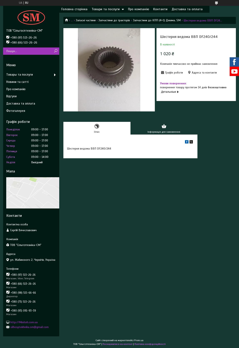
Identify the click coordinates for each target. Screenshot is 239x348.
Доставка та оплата (187, 9)
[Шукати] (55, 51)
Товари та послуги (106, 9)
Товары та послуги (19, 74)
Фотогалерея (15, 111)
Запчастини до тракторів (114, 20)
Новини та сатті (17, 82)
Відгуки (11, 96)
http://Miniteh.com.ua (24, 322)
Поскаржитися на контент (118, 344)
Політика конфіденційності (150, 344)
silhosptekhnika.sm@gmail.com (29, 327)
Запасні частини (86, 20)
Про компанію (138, 9)
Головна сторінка (74, 9)
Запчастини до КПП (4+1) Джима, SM (157, 20)
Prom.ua (138, 340)
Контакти (160, 9)
